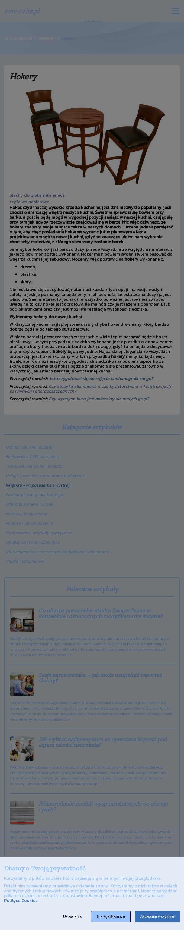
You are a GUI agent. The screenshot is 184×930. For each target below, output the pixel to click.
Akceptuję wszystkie (157, 916)
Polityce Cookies (20, 900)
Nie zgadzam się (111, 916)
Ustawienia (72, 916)
